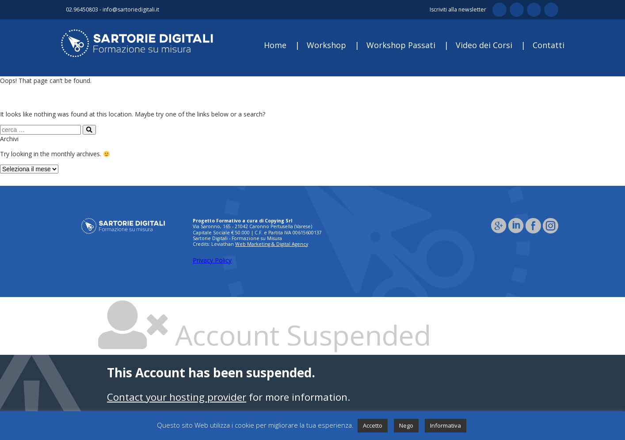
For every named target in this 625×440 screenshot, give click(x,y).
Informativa (445, 425)
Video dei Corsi (484, 45)
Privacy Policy (212, 260)
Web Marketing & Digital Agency (271, 244)
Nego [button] (406, 425)
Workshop (326, 45)
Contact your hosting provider (176, 397)
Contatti (548, 45)
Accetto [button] (372, 425)
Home (275, 45)
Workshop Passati (400, 45)
